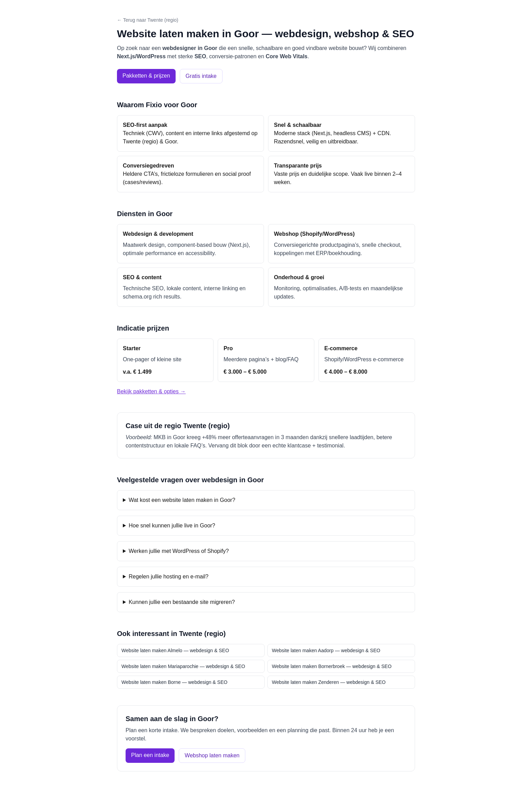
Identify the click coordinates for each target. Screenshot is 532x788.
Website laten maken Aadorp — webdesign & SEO (326, 650)
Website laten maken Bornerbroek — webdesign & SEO (332, 666)
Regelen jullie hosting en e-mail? (168, 576)
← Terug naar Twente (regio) (147, 20)
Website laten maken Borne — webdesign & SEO (174, 682)
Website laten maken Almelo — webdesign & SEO (175, 650)
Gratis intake (201, 76)
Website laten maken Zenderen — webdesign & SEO (329, 682)
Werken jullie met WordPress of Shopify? (179, 551)
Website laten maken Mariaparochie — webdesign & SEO (183, 666)
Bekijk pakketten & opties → (151, 391)
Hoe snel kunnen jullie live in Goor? (172, 525)
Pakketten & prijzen (146, 76)
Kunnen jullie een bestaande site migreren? (182, 602)
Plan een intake (150, 755)
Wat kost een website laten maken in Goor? (182, 500)
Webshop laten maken (212, 755)
